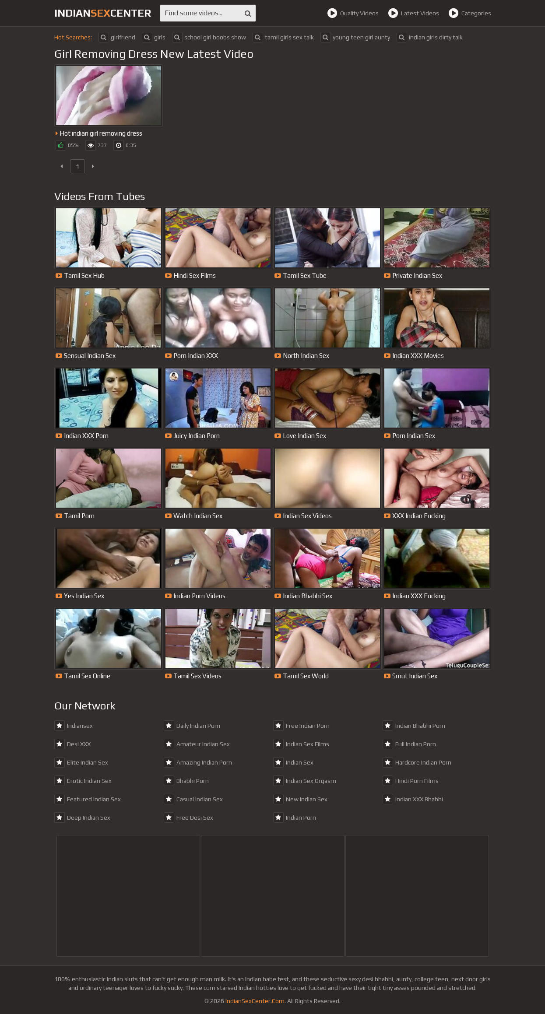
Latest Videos (413, 13)
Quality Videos (353, 13)
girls (153, 37)
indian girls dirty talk (430, 37)
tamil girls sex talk (283, 37)
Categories (469, 13)
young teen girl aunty (355, 37)
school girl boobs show (209, 37)
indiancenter (102, 13)
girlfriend (116, 37)
